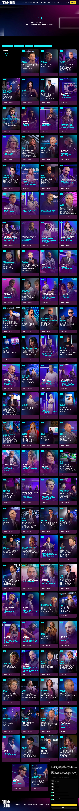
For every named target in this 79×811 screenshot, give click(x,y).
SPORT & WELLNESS (48, 45)
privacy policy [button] (62, 766)
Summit (44, 2)
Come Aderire (39, 2)
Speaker (29, 2)
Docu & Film (4, 55)
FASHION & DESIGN (29, 45)
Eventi (49, 2)
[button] (73, 2)
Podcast (4, 56)
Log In (67, 2)
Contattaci (17, 804)
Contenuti (23, 2)
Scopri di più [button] (64, 807)
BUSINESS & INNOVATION (7, 45)
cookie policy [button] (53, 771)
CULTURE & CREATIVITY (19, 45)
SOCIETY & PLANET (38, 45)
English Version (55, 2)
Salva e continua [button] (64, 804)
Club (33, 2)
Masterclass (5, 53)
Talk (3, 58)
